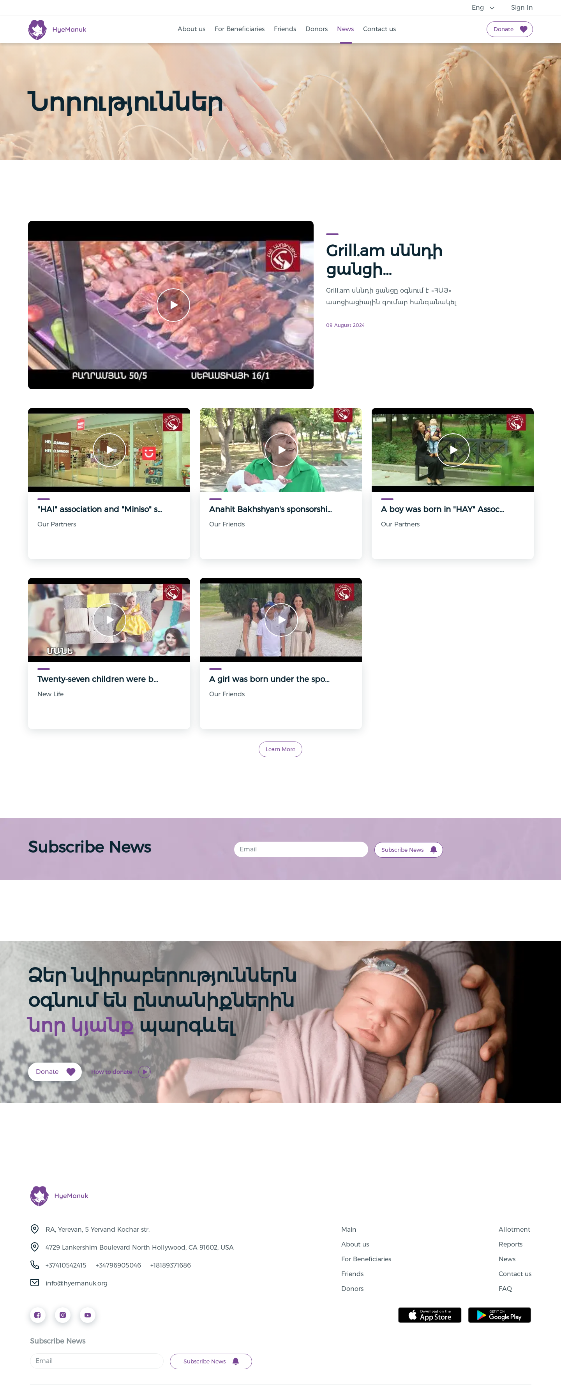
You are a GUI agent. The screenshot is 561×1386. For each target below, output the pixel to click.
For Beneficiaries (240, 29)
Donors (316, 29)
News (345, 29)
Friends (285, 29)
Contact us (379, 29)
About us (191, 29)
